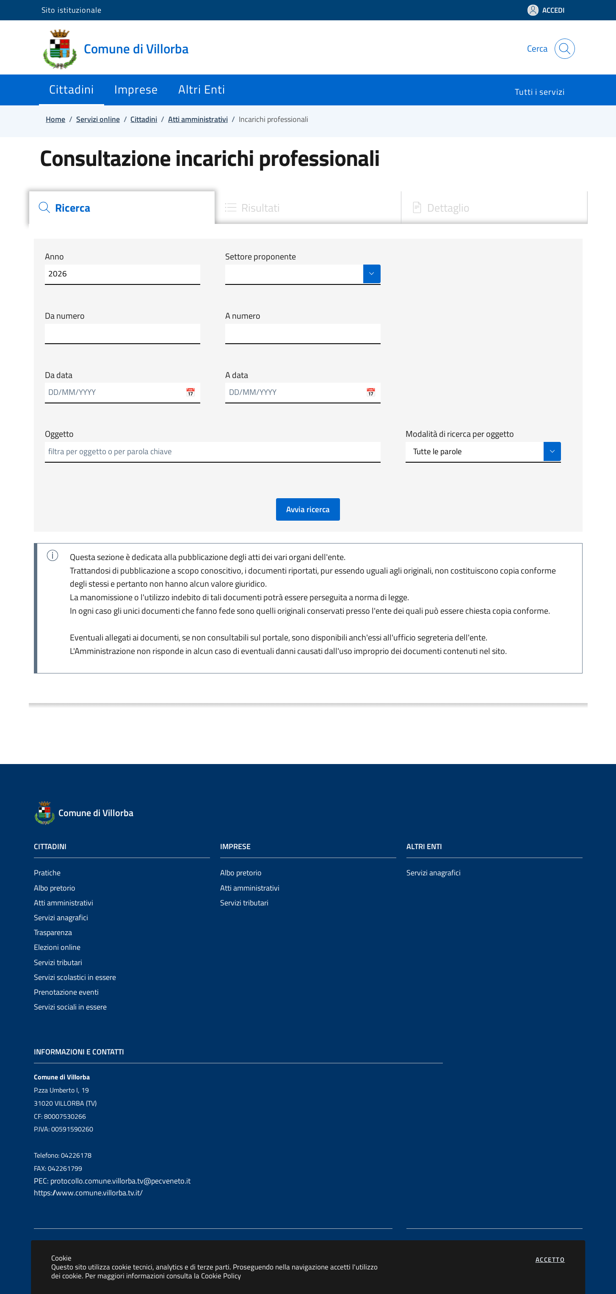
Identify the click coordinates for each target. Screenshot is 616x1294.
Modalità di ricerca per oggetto (460, 434)
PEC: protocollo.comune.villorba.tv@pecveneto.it (112, 1180)
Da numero (65, 315)
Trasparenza (53, 932)
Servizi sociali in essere (70, 1007)
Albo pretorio (54, 888)
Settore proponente (260, 256)
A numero (242, 315)
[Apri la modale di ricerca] (565, 49)
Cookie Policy (221, 1275)
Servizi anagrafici (61, 917)
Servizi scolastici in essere (75, 977)
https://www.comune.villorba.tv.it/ (88, 1192)
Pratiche (47, 872)
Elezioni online (57, 947)
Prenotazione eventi (66, 992)
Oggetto (59, 434)
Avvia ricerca (308, 509)
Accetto (550, 1259)
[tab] (122, 207)
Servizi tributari (58, 962)
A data (236, 375)
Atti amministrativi (63, 902)
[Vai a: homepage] (120, 48)
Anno (54, 256)
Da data (58, 375)
